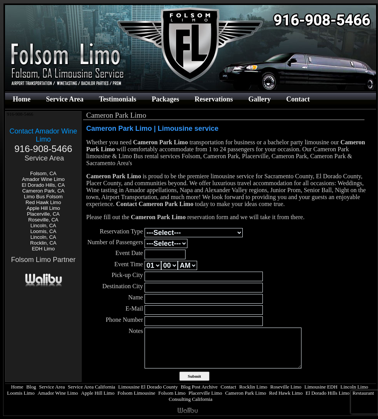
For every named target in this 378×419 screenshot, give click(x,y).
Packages (165, 99)
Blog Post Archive (199, 387)
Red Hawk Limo (43, 202)
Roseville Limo (285, 387)
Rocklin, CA (43, 243)
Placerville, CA (43, 214)
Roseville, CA (43, 220)
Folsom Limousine (136, 393)
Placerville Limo (205, 393)
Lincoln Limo (354, 387)
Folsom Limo (172, 393)
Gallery (259, 99)
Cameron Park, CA (43, 191)
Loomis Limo (20, 393)
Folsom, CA (43, 173)
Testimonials (117, 99)
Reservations (213, 99)
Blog (31, 387)
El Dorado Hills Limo (328, 393)
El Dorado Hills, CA (43, 185)
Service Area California (91, 387)
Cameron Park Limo (245, 393)
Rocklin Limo (253, 387)
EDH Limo (43, 249)
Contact (298, 99)
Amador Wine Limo (43, 179)
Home (22, 99)
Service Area (64, 99)
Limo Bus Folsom (43, 196)
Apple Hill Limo (43, 208)
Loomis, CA (43, 231)
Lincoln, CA (43, 225)
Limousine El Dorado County (148, 387)
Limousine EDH (320, 387)
